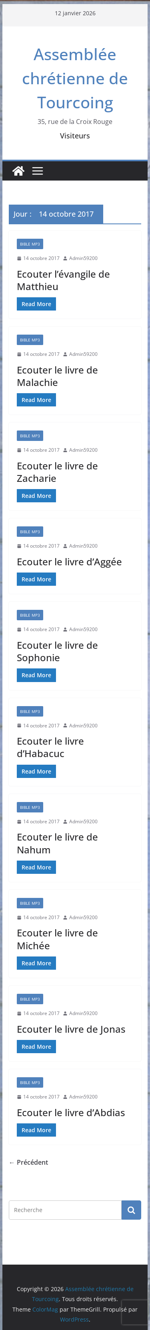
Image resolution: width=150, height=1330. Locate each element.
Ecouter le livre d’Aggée (69, 561)
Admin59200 (83, 258)
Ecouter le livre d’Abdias (71, 1112)
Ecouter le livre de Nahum (57, 843)
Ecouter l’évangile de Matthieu (63, 280)
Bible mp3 (30, 244)
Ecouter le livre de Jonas (71, 1029)
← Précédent (28, 1162)
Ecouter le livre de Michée (57, 939)
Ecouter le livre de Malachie (57, 376)
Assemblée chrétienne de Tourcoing (75, 78)
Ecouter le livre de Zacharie (57, 472)
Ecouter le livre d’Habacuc (50, 747)
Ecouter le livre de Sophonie (57, 651)
